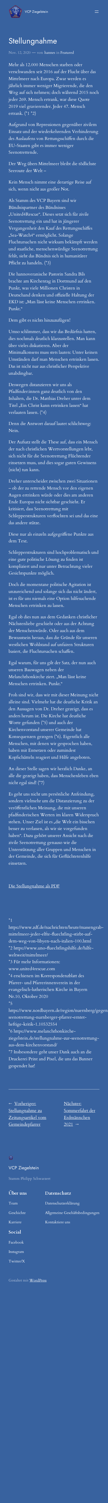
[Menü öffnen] (96, 11)
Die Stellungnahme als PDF (34, 886)
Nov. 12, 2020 (20, 52)
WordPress (37, 1280)
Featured (67, 52)
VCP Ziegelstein (36, 11)
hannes (49, 52)
